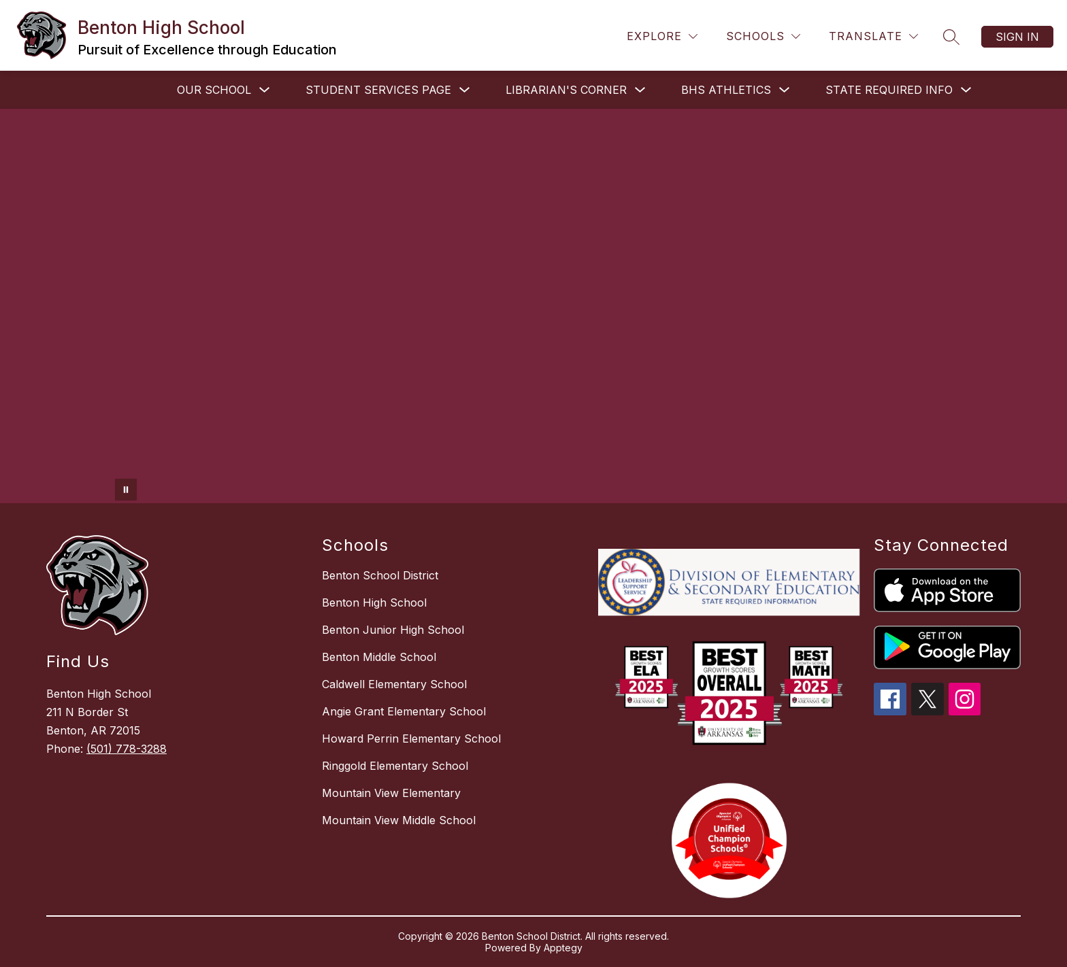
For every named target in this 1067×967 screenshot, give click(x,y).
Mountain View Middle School (399, 820)
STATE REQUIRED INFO (889, 90)
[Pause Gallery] (126, 490)
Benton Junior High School (393, 630)
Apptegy (563, 947)
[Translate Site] (873, 36)
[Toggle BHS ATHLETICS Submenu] (784, 90)
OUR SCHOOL (214, 90)
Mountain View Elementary (391, 793)
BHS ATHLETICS (726, 90)
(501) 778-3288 (126, 749)
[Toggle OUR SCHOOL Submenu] (265, 90)
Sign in (1017, 37)
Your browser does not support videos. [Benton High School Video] (533, 306)
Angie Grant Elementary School (404, 711)
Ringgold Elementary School (395, 766)
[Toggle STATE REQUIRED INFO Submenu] (966, 90)
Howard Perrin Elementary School (411, 738)
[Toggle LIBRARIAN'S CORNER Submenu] (640, 90)
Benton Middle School (379, 657)
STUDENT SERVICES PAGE (378, 90)
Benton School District (380, 575)
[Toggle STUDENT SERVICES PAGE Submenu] (465, 90)
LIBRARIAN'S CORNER (566, 90)
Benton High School (374, 602)
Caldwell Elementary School (394, 684)
